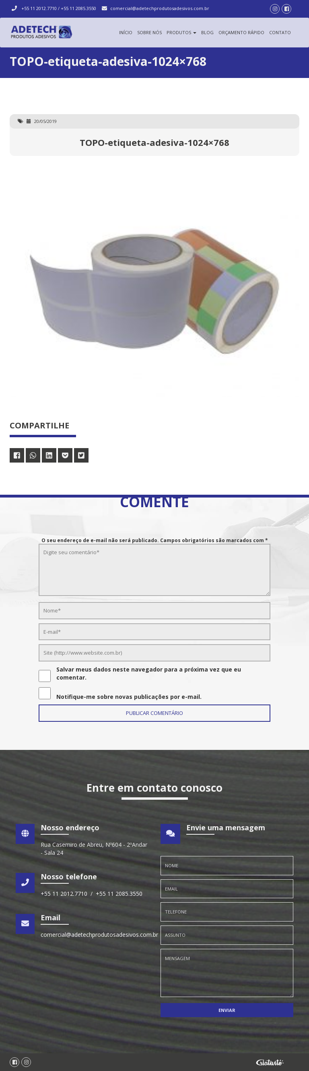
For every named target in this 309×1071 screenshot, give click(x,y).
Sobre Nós (149, 32)
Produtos (181, 32)
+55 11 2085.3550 (78, 8)
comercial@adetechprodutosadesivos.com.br (159, 8)
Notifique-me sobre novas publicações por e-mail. (129, 696)
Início (125, 32)
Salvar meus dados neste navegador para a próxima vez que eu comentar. (148, 673)
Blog (207, 32)
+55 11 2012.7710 (39, 8)
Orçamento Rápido (241, 32)
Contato (280, 32)
